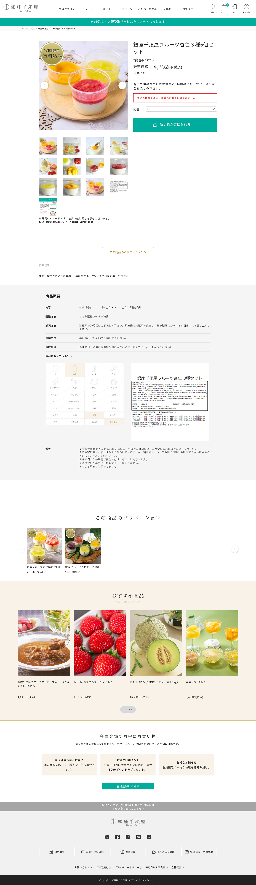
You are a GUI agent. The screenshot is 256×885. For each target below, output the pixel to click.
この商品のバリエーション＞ (128, 252)
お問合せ (187, 9)
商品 (33, 28)
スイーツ (127, 9)
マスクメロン (67, 9)
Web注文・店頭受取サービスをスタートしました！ (128, 21)
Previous (44, 85)
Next (122, 85)
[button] (21, 551)
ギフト (107, 9)
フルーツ (87, 9)
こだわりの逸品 (147, 9)
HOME (25, 28)
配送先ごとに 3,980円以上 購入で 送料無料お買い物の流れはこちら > (128, 806)
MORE (128, 709)
